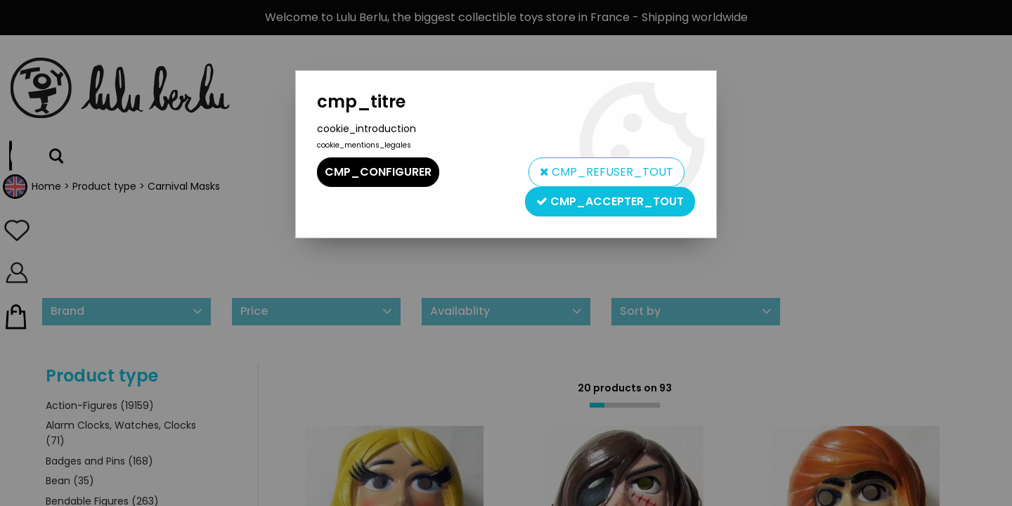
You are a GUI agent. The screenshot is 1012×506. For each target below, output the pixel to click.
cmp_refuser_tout (606, 172)
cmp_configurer (378, 172)
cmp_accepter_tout (610, 201)
